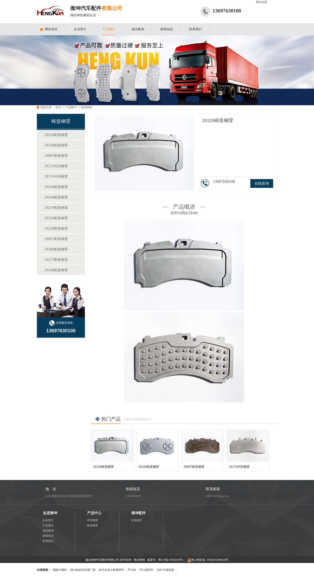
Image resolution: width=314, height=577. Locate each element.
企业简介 (80, 29)
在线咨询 (262, 183)
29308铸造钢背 (56, 249)
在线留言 (136, 520)
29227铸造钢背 (56, 260)
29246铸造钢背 (56, 187)
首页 (58, 107)
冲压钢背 (92, 520)
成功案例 (137, 29)
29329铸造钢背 (56, 135)
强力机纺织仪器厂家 (83, 569)
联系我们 (195, 29)
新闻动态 (166, 29)
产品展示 (109, 29)
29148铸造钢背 (56, 270)
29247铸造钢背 (56, 208)
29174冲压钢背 (56, 166)
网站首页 (51, 29)
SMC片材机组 (165, 569)
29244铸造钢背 (56, 197)
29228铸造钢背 (56, 228)
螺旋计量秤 (60, 569)
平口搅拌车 (146, 569)
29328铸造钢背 (56, 145)
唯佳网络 (139, 559)
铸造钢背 (86, 107)
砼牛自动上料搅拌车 (111, 569)
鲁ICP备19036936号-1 (171, 559)
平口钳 (132, 569)
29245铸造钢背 (56, 218)
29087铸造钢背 (56, 156)
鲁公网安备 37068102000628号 (207, 560)
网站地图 (261, 2)
